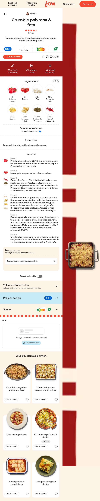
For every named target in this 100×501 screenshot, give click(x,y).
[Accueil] (50, 4)
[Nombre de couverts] (55, 81)
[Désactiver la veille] (39, 276)
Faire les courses (12, 4)
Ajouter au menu (13, 57)
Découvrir (88, 4)
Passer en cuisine (31, 4)
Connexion (68, 4)
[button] (5, 14)
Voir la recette (11, 400)
